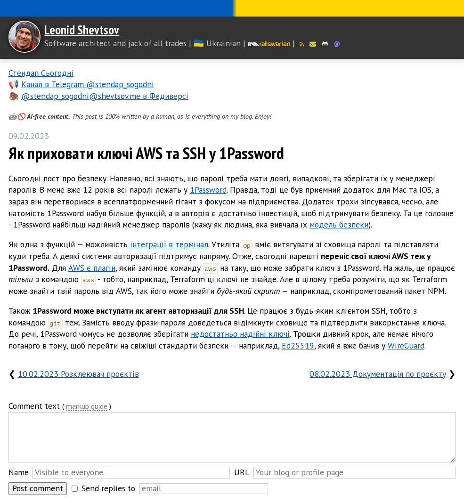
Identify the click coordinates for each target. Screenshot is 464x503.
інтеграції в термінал (169, 244)
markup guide (86, 407)
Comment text (34, 405)
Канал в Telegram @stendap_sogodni (87, 84)
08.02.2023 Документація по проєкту (377, 373)
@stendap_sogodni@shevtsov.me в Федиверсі (104, 95)
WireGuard (406, 345)
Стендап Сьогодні (40, 72)
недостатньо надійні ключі (240, 333)
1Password (208, 189)
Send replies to (108, 488)
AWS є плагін (91, 267)
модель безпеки (338, 224)
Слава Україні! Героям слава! (232, 8)
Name (18, 472)
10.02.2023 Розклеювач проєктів (78, 373)
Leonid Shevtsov (81, 30)
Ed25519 (298, 345)
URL (241, 472)
